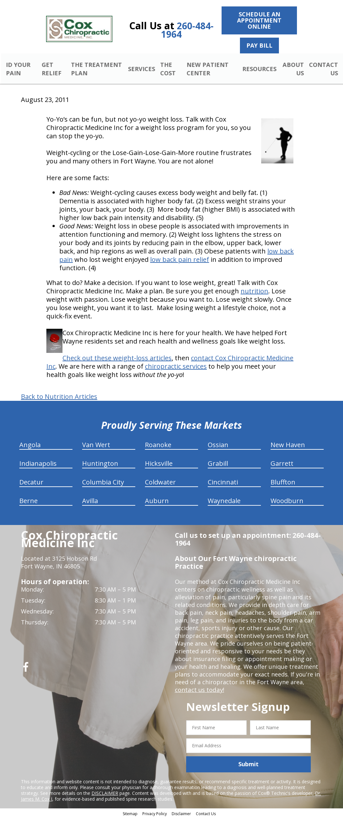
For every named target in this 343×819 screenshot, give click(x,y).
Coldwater (160, 483)
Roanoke (158, 445)
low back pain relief (179, 260)
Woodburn (287, 501)
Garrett (282, 464)
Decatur (31, 483)
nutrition (254, 292)
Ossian (218, 445)
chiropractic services (176, 367)
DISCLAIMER (104, 794)
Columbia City (103, 483)
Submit (248, 765)
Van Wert (96, 445)
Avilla (90, 501)
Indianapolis (38, 464)
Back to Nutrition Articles (59, 397)
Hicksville (159, 464)
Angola (30, 445)
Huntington (100, 464)
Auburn (157, 501)
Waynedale (224, 501)
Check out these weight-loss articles (117, 358)
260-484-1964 (187, 30)
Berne (28, 501)
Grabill (218, 464)
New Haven (288, 445)
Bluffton (283, 483)
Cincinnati (223, 483)
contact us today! (199, 691)
